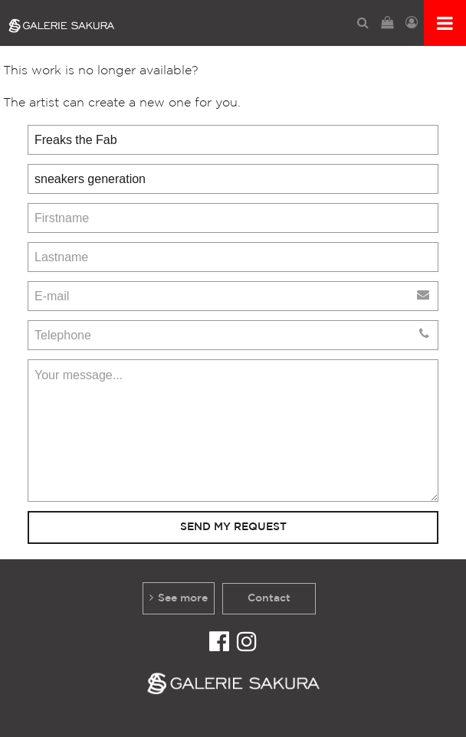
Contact (269, 598)
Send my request (233, 527)
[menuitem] (363, 22)
